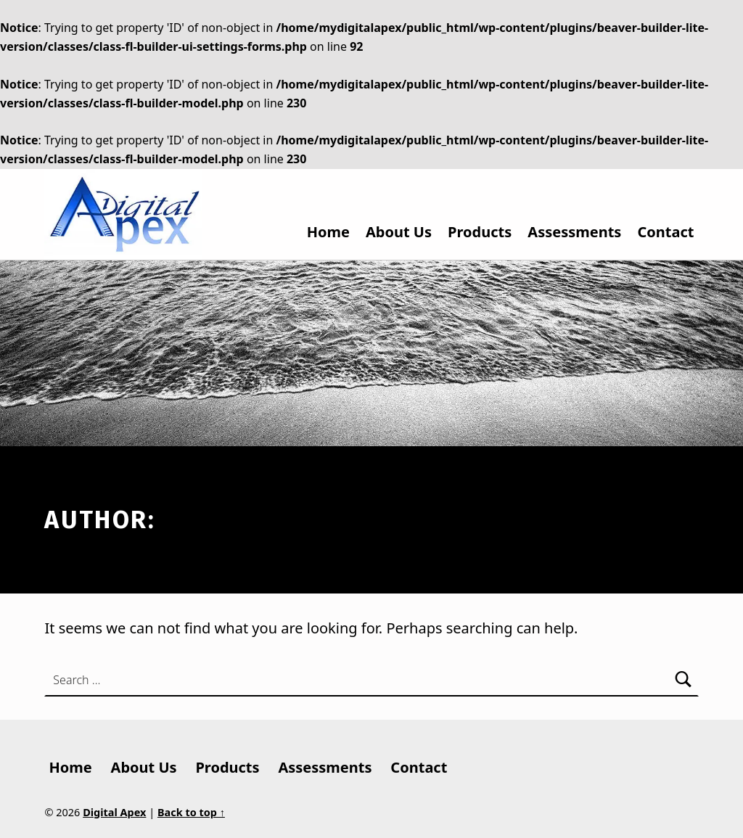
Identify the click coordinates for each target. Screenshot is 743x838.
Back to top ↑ (191, 812)
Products (480, 232)
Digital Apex (114, 812)
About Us (399, 232)
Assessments (574, 232)
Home (328, 232)
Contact (665, 232)
